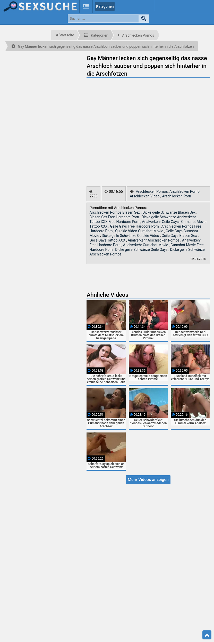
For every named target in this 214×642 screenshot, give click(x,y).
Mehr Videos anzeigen (148, 479)
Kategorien (105, 6)
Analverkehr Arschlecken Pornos (154, 240)
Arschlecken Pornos (152, 191)
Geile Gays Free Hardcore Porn (135, 226)
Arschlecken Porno (184, 191)
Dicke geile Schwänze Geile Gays (141, 249)
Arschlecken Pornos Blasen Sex (115, 212)
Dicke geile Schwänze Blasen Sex (169, 212)
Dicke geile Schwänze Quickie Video (131, 236)
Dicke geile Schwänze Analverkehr (169, 217)
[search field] (103, 18)
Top (207, 635)
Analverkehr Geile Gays (160, 222)
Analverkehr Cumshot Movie (146, 245)
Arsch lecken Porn (176, 196)
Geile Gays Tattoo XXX (107, 240)
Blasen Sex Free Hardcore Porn (114, 217)
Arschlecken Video (145, 196)
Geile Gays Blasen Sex (179, 236)
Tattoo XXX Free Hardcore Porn (114, 222)
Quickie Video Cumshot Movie (139, 231)
